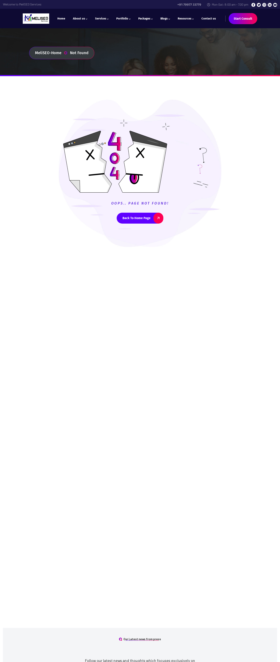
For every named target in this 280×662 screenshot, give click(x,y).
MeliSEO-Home (51, 53)
